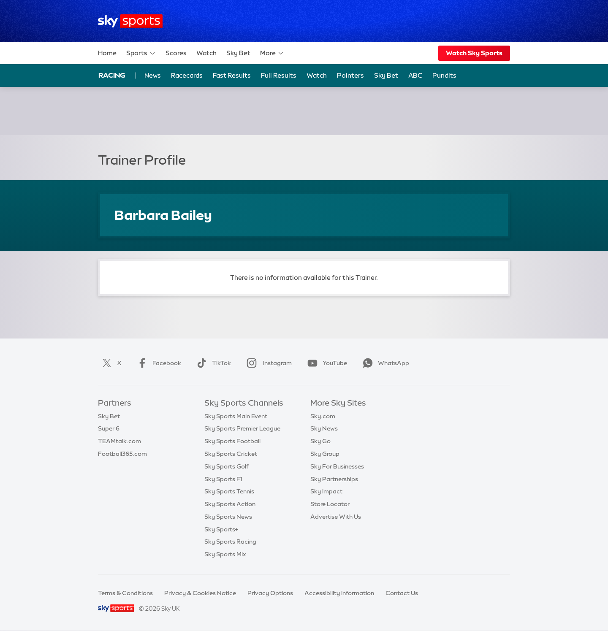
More (272, 53)
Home (107, 53)
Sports (141, 53)
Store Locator (330, 504)
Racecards (187, 75)
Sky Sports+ (221, 529)
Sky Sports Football (232, 441)
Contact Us (401, 593)
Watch (206, 53)
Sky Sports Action (229, 504)
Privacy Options (270, 593)
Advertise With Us (335, 517)
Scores (176, 53)
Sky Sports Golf (226, 466)
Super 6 (108, 428)
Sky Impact (326, 491)
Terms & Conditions (125, 593)
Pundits (444, 75)
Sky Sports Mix (225, 554)
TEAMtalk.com (119, 441)
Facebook (157, 362)
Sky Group (324, 454)
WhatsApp (384, 362)
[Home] (130, 21)
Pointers (350, 75)
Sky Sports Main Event (235, 416)
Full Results (278, 75)
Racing (111, 75)
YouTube (325, 362)
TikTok (212, 362)
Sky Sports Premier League (242, 428)
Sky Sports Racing (230, 541)
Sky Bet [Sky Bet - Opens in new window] (386, 75)
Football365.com (122, 454)
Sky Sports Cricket (230, 454)
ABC (415, 75)
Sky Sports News (228, 517)
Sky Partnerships (334, 479)
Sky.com (322, 416)
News (152, 75)
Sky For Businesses (337, 466)
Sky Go (320, 441)
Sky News (324, 428)
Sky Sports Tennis (229, 491)
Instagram (267, 362)
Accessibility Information (339, 593)
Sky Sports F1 (223, 479)
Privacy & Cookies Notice (200, 593)
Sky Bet (238, 53)
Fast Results (232, 75)
